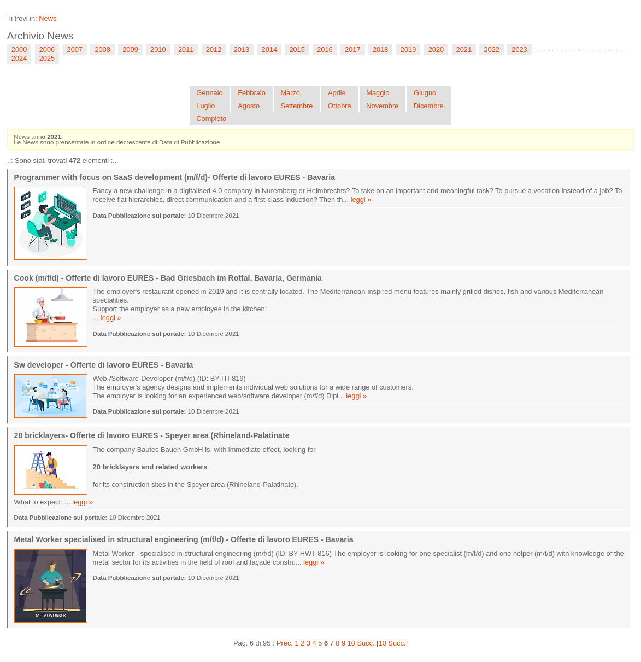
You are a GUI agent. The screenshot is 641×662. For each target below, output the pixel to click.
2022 (491, 49)
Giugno (425, 93)
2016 (324, 49)
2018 (380, 49)
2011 (185, 49)
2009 (130, 49)
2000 (19, 49)
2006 (47, 49)
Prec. (285, 643)
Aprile (337, 93)
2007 (75, 49)
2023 (519, 49)
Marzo (290, 93)
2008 (102, 49)
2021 (464, 49)
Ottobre (339, 106)
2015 (296, 49)
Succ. (365, 643)
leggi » (361, 199)
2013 (241, 49)
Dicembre (429, 106)
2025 (47, 58)
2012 (213, 49)
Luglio (205, 106)
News (47, 18)
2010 (158, 49)
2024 (19, 58)
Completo (211, 118)
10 (351, 643)
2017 (352, 49)
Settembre (296, 106)
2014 (269, 49)
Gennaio (209, 93)
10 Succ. (392, 643)
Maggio (377, 93)
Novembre (382, 106)
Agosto (249, 106)
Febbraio (252, 93)
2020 (436, 49)
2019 (408, 49)
